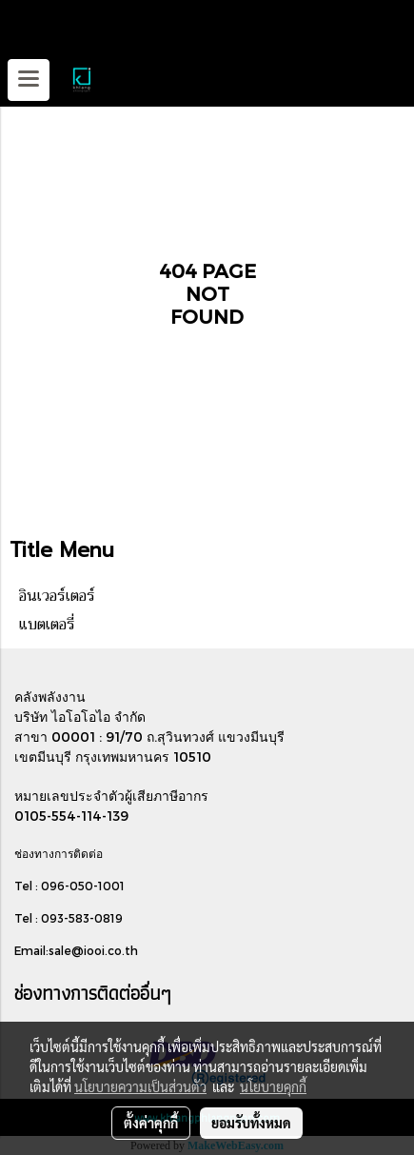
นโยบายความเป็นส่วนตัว (140, 1086)
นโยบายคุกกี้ (273, 1086)
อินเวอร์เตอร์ (57, 596)
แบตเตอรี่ (47, 624)
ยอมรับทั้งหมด (251, 1122)
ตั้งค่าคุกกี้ (151, 1122)
